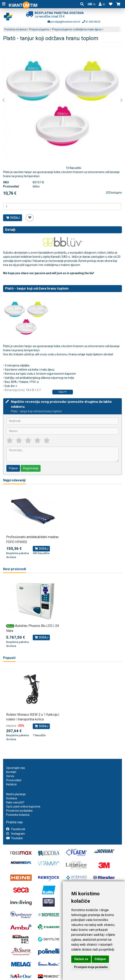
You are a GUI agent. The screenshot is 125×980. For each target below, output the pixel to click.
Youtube (14, 838)
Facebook (15, 829)
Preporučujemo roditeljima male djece (77, 29)
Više (62, 391)
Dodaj (13, 217)
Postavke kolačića (17, 814)
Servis (10, 776)
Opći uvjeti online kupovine (23, 806)
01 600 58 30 (91, 21)
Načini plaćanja (16, 794)
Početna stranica (16, 29)
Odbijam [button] (100, 959)
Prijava (13, 468)
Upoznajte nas (15, 768)
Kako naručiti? (15, 802)
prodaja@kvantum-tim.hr (64, 21)
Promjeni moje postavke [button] (91, 967)
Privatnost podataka (19, 810)
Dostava (11, 798)
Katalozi (11, 784)
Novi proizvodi (14, 569)
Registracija (30, 468)
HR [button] (91, 4)
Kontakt (11, 772)
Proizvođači (13, 780)
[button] (101, 4)
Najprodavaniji (14, 480)
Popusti (9, 658)
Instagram (15, 834)
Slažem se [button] (81, 959)
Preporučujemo (39, 29)
